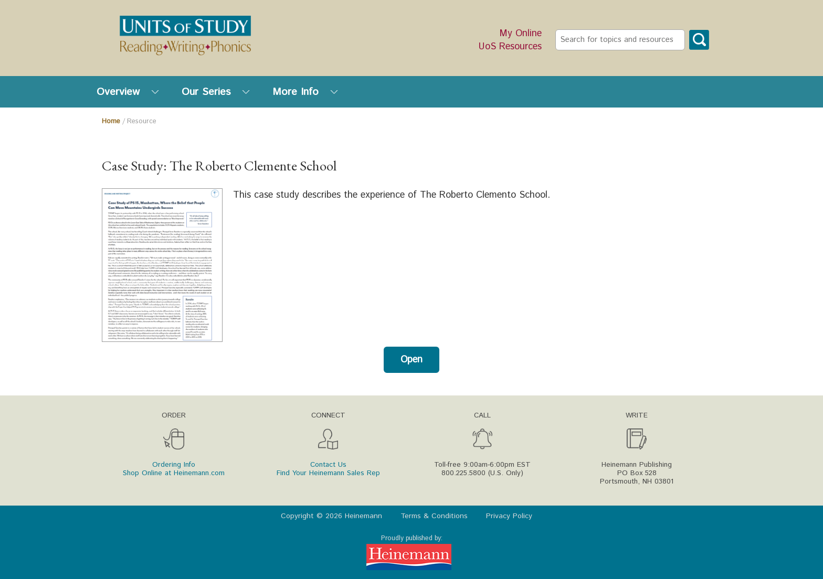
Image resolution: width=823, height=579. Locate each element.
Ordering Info (173, 464)
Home (111, 121)
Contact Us (328, 464)
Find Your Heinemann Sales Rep (328, 473)
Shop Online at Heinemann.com (174, 473)
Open (411, 360)
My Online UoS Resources (510, 40)
